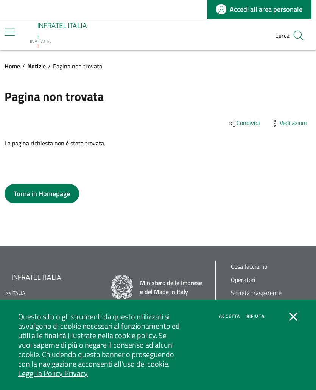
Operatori (243, 279)
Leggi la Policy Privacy (53, 373)
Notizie (36, 66)
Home (12, 66)
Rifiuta (255, 316)
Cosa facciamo (249, 266)
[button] (299, 35)
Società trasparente (256, 293)
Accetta (229, 316)
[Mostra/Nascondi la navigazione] (10, 32)
